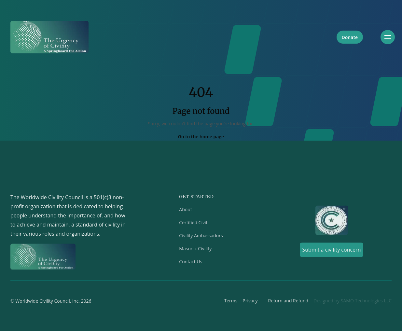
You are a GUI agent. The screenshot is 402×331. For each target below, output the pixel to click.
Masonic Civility (195, 250)
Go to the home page (201, 136)
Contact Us (190, 263)
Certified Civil (193, 224)
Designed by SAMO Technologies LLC (352, 302)
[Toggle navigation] (388, 37)
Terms (230, 302)
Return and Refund (288, 302)
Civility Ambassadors (201, 237)
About (185, 211)
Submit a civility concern (331, 251)
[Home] (49, 37)
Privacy (250, 302)
